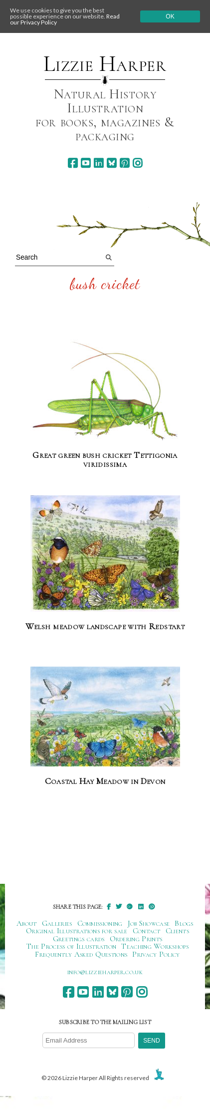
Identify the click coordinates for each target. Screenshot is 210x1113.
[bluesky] (111, 163)
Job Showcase (149, 923)
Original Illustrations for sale (77, 930)
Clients (177, 930)
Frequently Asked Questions (81, 954)
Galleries (57, 923)
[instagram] (137, 163)
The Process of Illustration (71, 946)
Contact (147, 930)
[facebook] (72, 163)
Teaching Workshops (155, 946)
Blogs (184, 923)
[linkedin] (98, 163)
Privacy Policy (156, 954)
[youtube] (85, 163)
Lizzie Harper (105, 63)
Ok (170, 16)
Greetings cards (79, 938)
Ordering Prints (136, 938)
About (26, 923)
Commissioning (100, 923)
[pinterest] (124, 163)
